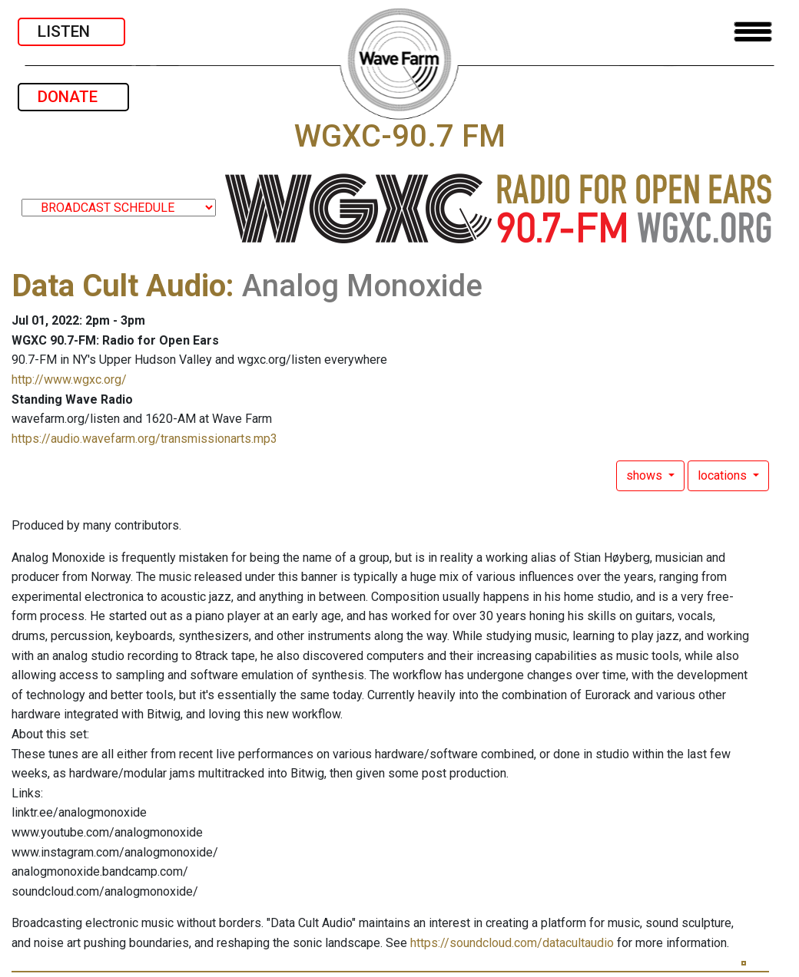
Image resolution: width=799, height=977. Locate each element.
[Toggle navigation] (752, 31)
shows (645, 475)
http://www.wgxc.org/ (69, 379)
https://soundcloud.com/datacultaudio (512, 943)
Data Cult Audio (119, 286)
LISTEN (71, 31)
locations (724, 475)
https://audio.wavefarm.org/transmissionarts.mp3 (144, 438)
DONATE (73, 96)
